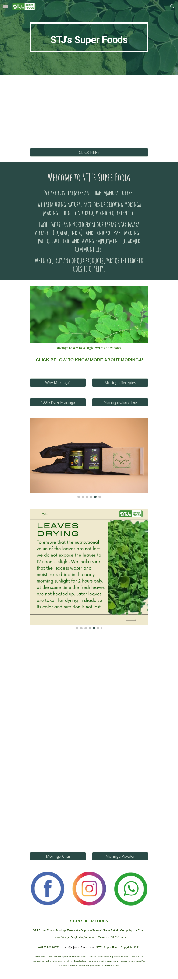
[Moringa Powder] (120, 856)
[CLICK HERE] (89, 152)
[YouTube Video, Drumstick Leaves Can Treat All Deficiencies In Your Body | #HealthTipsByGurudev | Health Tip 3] (89, 713)
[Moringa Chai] (58, 856)
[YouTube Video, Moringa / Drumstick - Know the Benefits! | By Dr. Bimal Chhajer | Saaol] (89, 662)
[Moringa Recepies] (120, 382)
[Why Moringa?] (58, 382)
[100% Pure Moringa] (58, 402)
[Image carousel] (89, 458)
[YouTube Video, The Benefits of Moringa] (89, 767)
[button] (5, 6)
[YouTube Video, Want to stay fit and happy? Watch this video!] (89, 112)
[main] (89, 37)
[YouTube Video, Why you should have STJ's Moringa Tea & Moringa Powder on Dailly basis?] (89, 817)
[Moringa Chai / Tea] (120, 402)
